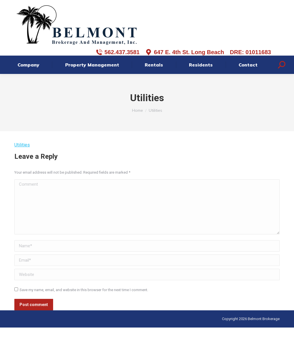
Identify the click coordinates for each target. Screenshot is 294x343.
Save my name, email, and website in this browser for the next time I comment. (84, 305)
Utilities (22, 160)
